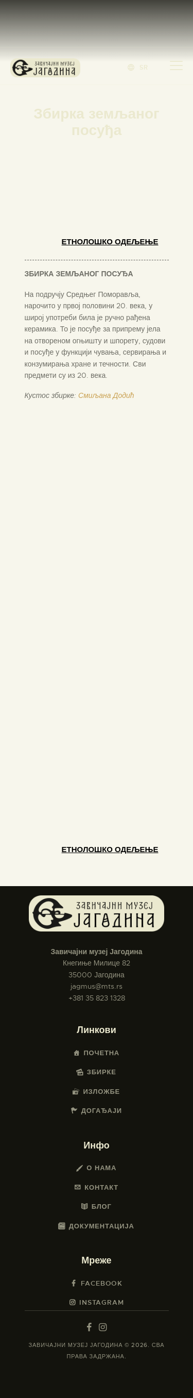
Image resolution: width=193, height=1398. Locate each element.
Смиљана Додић (106, 395)
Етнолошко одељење (110, 242)
